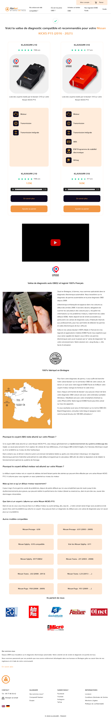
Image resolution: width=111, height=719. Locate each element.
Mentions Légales (91, 700)
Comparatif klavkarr (36, 697)
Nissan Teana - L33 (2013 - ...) (79, 574)
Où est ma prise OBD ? (56, 9)
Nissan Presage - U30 (31, 529)
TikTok (59, 702)
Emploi (32, 700)
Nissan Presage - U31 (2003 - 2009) (79, 529)
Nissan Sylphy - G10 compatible (31, 544)
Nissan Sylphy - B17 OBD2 (31, 559)
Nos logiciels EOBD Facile (91, 9)
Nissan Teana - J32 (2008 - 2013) (31, 574)
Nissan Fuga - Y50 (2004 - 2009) (31, 589)
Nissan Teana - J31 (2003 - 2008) (79, 559)
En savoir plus (29, 198)
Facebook (60, 694)
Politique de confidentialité (94, 704)
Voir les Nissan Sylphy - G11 (79, 544)
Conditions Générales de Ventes (96, 697)
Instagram (60, 699)
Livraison (88, 694)
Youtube (60, 696)
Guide (105, 9)
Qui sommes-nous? (36, 694)
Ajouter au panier (29, 209)
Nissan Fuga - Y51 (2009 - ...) (80, 589)
